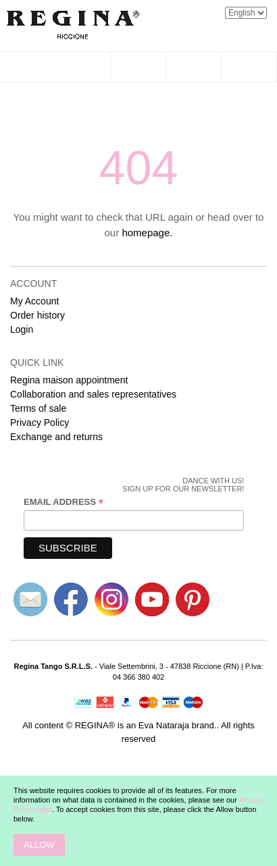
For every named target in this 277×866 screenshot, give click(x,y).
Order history (37, 315)
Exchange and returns (56, 436)
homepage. (147, 232)
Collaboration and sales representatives (93, 394)
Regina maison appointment (69, 380)
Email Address (63, 502)
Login (21, 329)
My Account (34, 301)
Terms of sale (38, 408)
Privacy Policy (39, 422)
